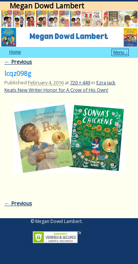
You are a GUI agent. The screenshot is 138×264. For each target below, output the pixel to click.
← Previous (18, 50)
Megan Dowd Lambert (47, 6)
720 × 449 (80, 71)
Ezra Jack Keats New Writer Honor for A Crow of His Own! (60, 75)
